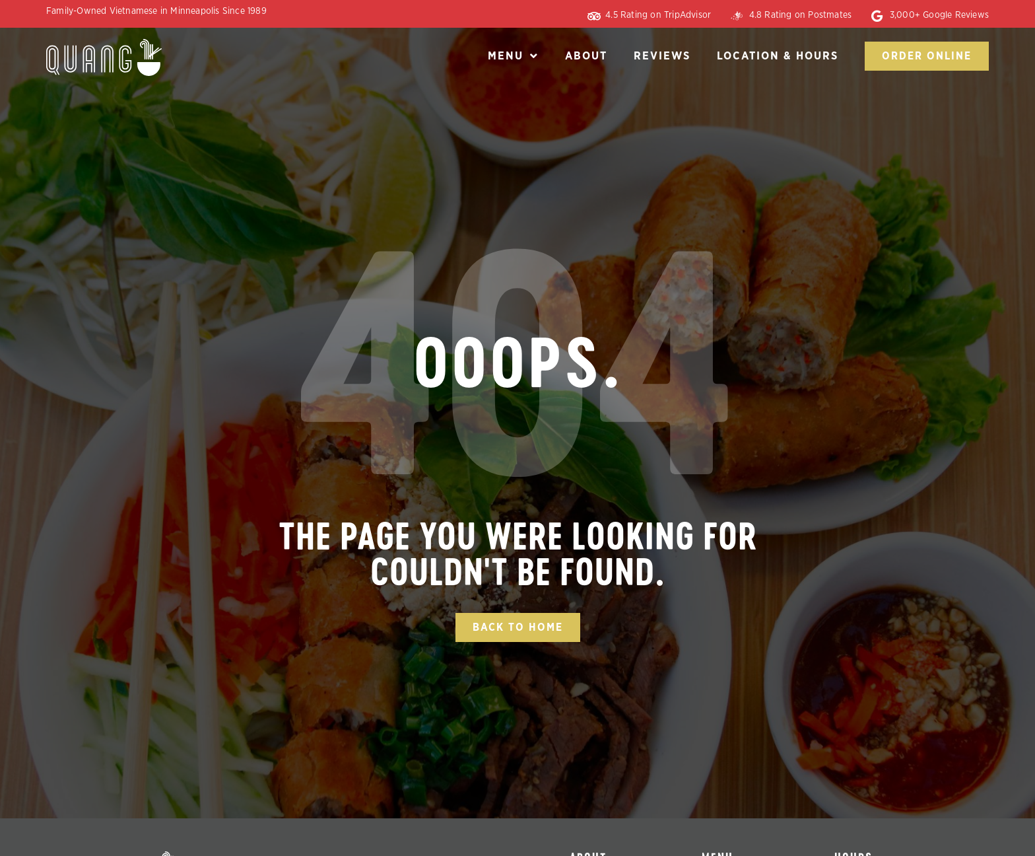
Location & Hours (777, 55)
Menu (513, 56)
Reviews (662, 55)
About (586, 55)
